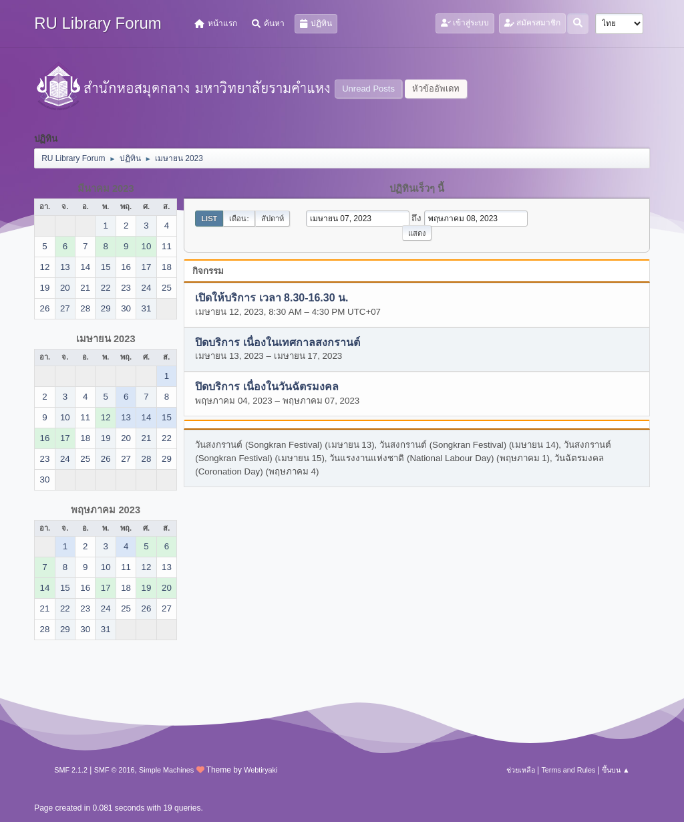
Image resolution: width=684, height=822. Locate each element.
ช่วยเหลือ (520, 770)
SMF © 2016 (114, 770)
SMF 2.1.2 (71, 770)
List (209, 219)
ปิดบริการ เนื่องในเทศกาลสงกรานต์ (277, 342)
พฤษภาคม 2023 (105, 510)
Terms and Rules (568, 770)
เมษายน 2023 (106, 338)
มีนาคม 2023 (105, 188)
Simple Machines (166, 770)
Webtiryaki (260, 770)
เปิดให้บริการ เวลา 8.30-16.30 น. (271, 298)
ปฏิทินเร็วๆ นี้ (416, 188)
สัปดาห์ (272, 219)
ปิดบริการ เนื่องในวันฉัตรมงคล (266, 387)
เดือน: (238, 219)
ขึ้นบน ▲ (616, 770)
